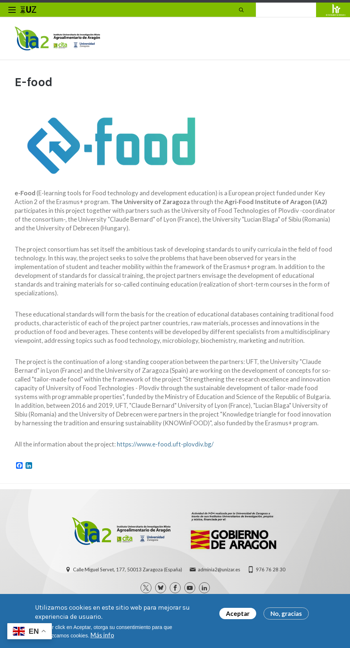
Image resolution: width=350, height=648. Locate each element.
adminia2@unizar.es (219, 569)
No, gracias (286, 613)
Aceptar (238, 613)
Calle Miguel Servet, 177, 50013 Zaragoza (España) (127, 569)
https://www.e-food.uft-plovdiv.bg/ (165, 444)
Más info (102, 635)
